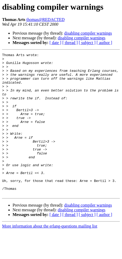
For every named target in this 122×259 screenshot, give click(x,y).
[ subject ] (87, 42)
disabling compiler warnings (88, 33)
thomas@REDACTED (45, 19)
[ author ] (104, 42)
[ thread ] (70, 42)
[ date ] (55, 42)
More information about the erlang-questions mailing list (49, 254)
